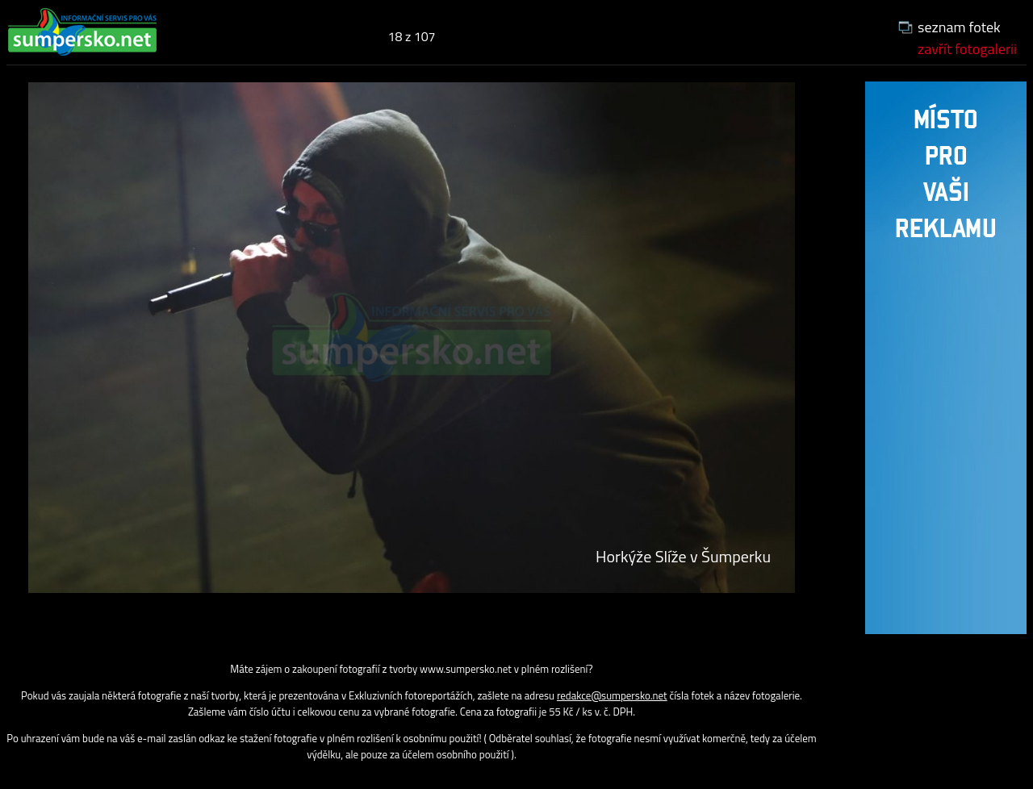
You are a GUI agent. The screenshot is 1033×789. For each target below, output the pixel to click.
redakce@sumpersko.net (612, 695)
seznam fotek (959, 27)
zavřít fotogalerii (967, 49)
